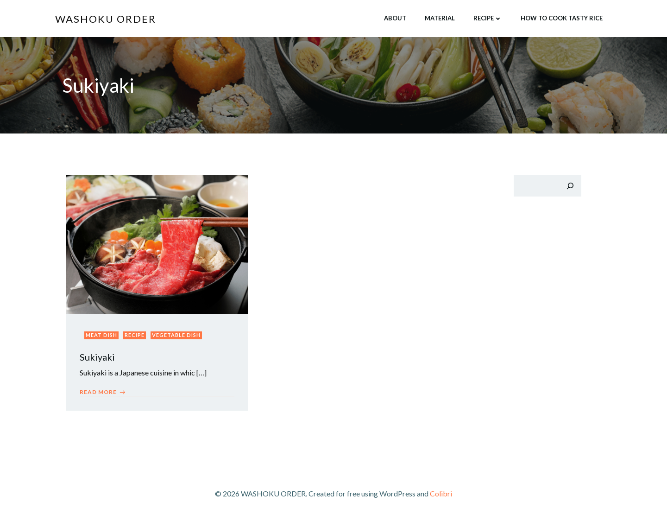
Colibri (441, 493)
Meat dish (101, 335)
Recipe (487, 18)
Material (440, 18)
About (395, 18)
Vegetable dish (176, 335)
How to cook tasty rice (562, 18)
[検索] (570, 186)
